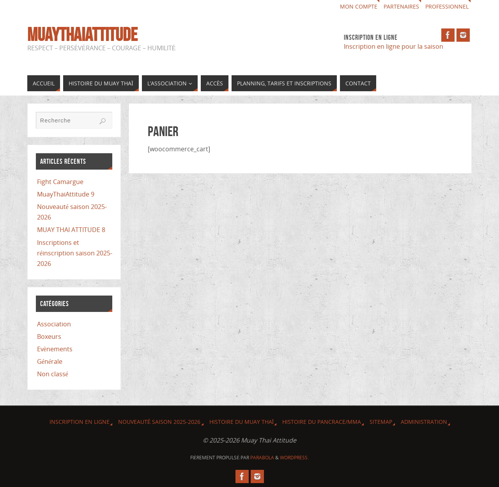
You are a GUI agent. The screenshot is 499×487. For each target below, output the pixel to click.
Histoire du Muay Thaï (241, 421)
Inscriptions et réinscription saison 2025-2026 (74, 253)
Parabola (262, 457)
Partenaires (401, 6)
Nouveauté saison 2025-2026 (159, 421)
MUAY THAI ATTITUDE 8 (71, 229)
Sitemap (381, 421)
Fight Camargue (60, 181)
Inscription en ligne (80, 421)
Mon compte (358, 6)
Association (54, 324)
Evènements (55, 349)
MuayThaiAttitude (82, 34)
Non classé (52, 374)
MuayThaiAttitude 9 (65, 194)
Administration (424, 421)
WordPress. (294, 457)
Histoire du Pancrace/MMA (321, 421)
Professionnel (447, 6)
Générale (49, 361)
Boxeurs (49, 336)
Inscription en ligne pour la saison (394, 46)
